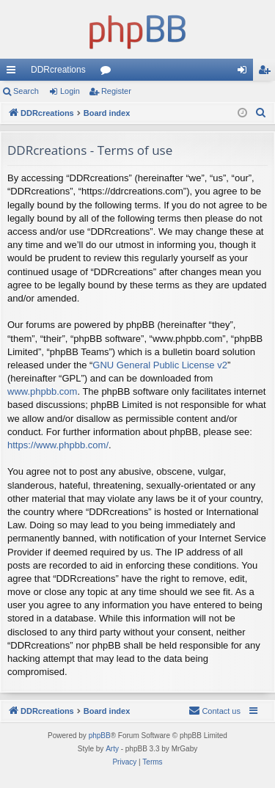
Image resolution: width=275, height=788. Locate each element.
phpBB (100, 736)
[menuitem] (261, 113)
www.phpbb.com (42, 391)
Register (116, 91)
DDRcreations (58, 70)
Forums (108, 73)
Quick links (14, 73)
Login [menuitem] (245, 73)
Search (26, 91)
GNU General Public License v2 (159, 365)
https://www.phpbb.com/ (58, 444)
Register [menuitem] (267, 73)
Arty (112, 749)
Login (70, 91)
